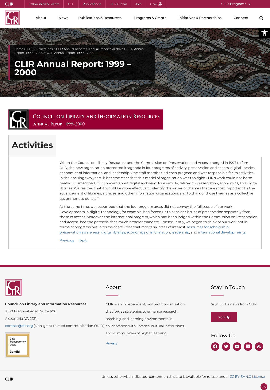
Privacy (112, 343)
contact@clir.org (19, 326)
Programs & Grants (151, 18)
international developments (222, 232)
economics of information (148, 232)
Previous (66, 240)
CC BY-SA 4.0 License (247, 377)
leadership (180, 232)
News (63, 18)
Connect (242, 18)
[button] (264, 32)
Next (82, 240)
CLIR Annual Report (70, 49)
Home (18, 49)
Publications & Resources (101, 18)
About (42, 18)
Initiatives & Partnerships (201, 18)
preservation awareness (79, 232)
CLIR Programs (235, 4)
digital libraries (113, 232)
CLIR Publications (40, 49)
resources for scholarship (208, 227)
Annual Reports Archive (105, 49)
